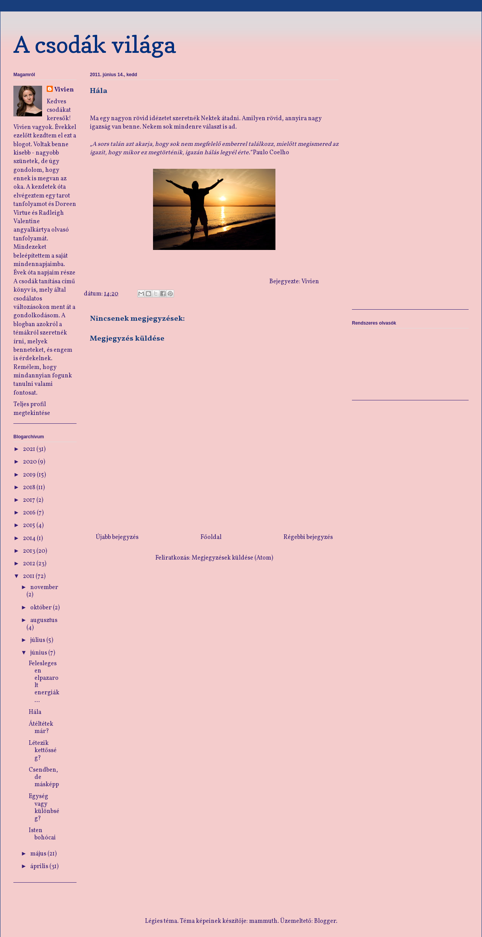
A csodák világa (94, 44)
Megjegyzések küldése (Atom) (232, 558)
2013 (29, 551)
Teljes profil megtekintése (31, 408)
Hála (35, 712)
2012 (29, 564)
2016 (30, 513)
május (38, 854)
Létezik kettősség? (43, 750)
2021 (29, 449)
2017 (29, 500)
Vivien (64, 90)
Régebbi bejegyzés (308, 537)
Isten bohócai (42, 834)
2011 (29, 576)
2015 (29, 525)
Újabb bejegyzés (117, 537)
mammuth (263, 921)
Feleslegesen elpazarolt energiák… (44, 682)
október (41, 608)
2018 (29, 487)
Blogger (325, 921)
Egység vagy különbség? (44, 807)
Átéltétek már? (41, 728)
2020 (30, 462)
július (38, 640)
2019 (30, 475)
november (44, 587)
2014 (30, 538)
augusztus (43, 620)
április (39, 866)
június (39, 653)
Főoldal (210, 537)
